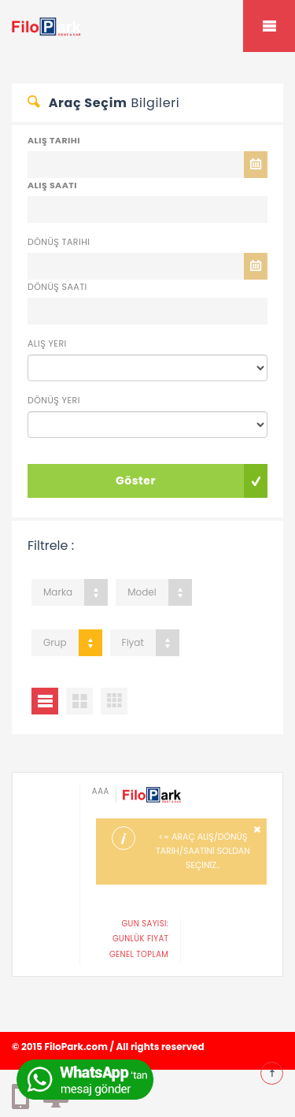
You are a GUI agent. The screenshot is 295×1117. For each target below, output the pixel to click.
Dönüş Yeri (54, 400)
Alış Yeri (47, 343)
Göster (136, 480)
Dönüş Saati (57, 286)
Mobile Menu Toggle (269, 26)
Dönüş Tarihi (59, 242)
